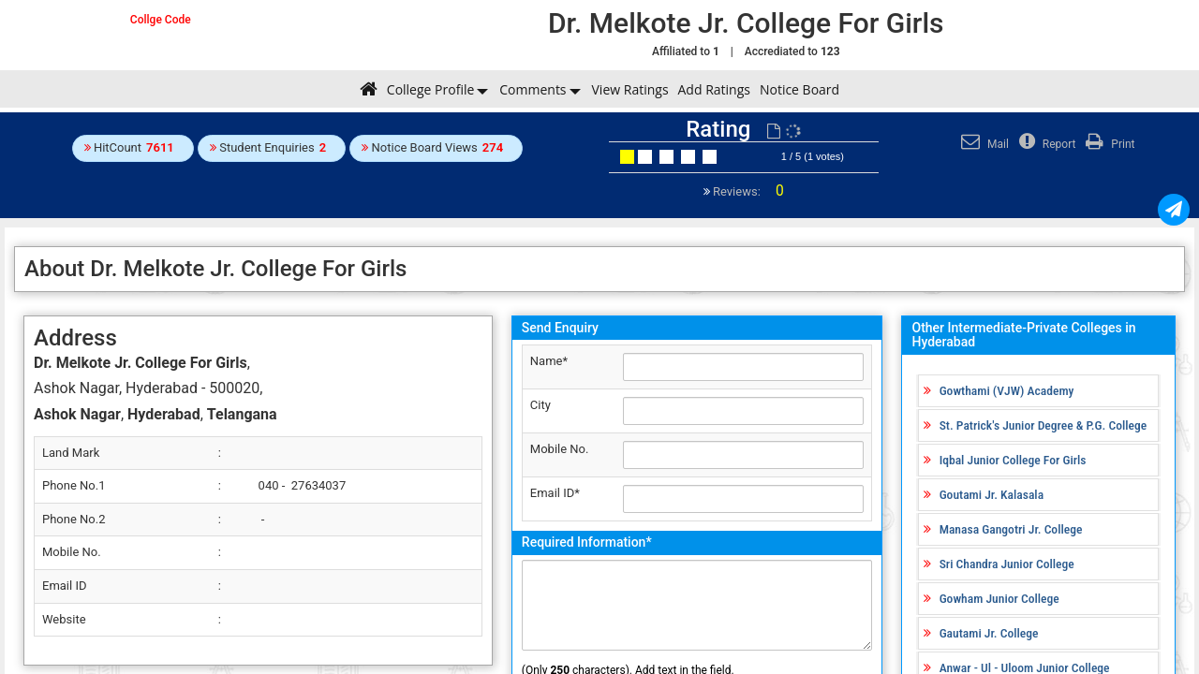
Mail (982, 144)
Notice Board (799, 89)
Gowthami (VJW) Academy (1007, 390)
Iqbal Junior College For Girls (1013, 459)
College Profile (430, 89)
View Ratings (630, 89)
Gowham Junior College (999, 598)
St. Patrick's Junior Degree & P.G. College (1043, 425)
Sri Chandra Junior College (1007, 563)
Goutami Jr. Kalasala (992, 494)
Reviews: (747, 191)
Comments (532, 89)
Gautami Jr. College (989, 632)
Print (1107, 144)
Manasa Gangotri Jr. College (1011, 528)
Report (1045, 144)
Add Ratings (714, 89)
